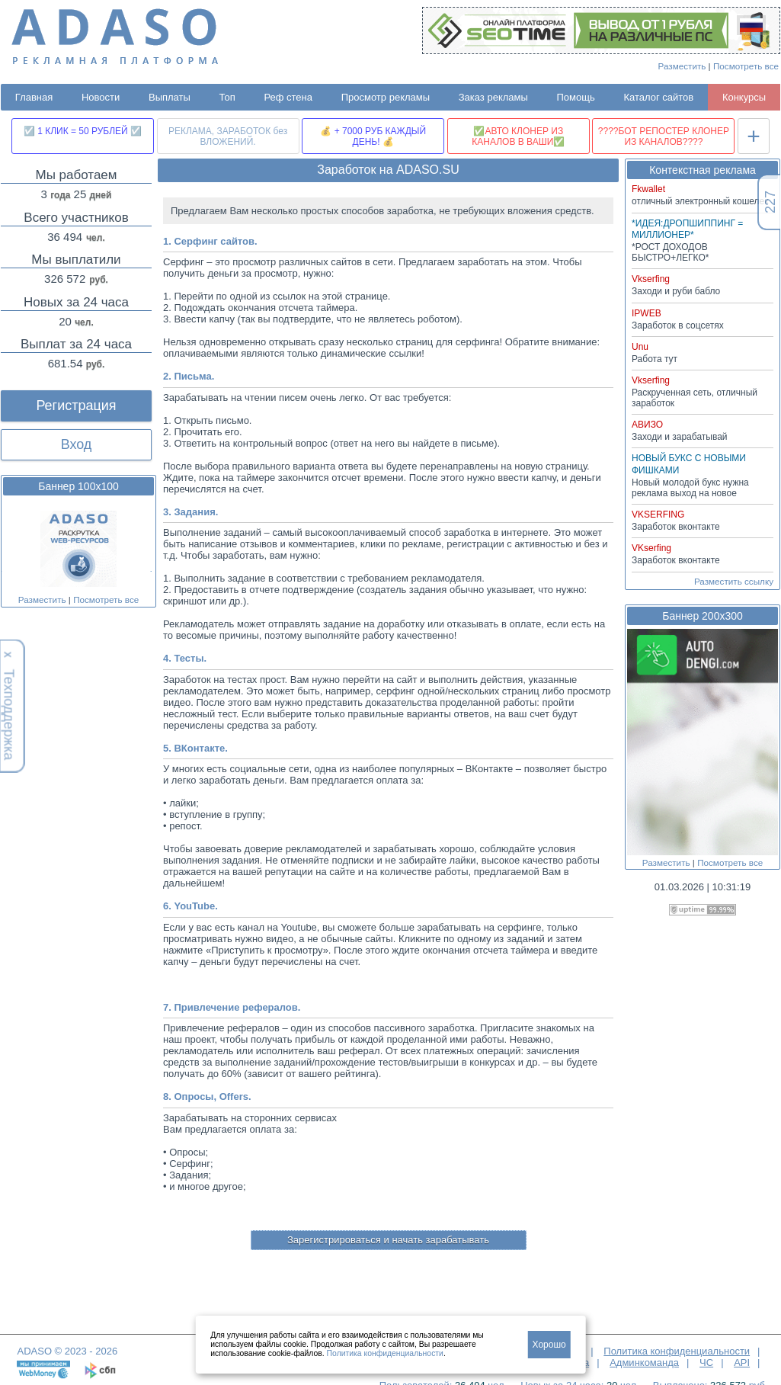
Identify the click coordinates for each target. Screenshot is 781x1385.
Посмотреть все (746, 66)
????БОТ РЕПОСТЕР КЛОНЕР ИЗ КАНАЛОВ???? (663, 136)
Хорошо (549, 1344)
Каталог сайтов (658, 97)
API (742, 1362)
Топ (227, 97)
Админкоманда (644, 1362)
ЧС (706, 1362)
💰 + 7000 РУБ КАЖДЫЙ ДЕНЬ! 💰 (373, 136)
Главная (34, 97)
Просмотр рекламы (385, 97)
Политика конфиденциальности (676, 1351)
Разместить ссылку (733, 581)
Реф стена (288, 97)
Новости (101, 97)
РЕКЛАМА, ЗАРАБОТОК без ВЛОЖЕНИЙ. (227, 136)
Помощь (576, 97)
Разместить (682, 66)
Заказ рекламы (493, 97)
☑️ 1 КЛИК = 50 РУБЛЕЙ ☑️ (83, 131)
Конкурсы (744, 97)
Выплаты (169, 97)
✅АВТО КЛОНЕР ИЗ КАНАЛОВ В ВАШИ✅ (518, 136)
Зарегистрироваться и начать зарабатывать (388, 1240)
